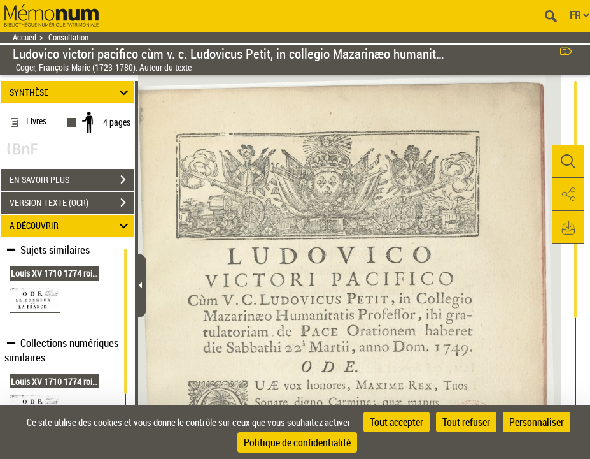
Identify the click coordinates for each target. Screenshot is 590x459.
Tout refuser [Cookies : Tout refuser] (466, 422)
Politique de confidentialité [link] (297, 442)
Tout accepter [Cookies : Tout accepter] (396, 422)
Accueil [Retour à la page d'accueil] (24, 37)
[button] (568, 161)
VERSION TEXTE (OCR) (72, 203)
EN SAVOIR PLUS (72, 180)
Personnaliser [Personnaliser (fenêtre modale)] (536, 422)
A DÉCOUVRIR (71, 226)
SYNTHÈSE (71, 92)
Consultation (68, 37)
